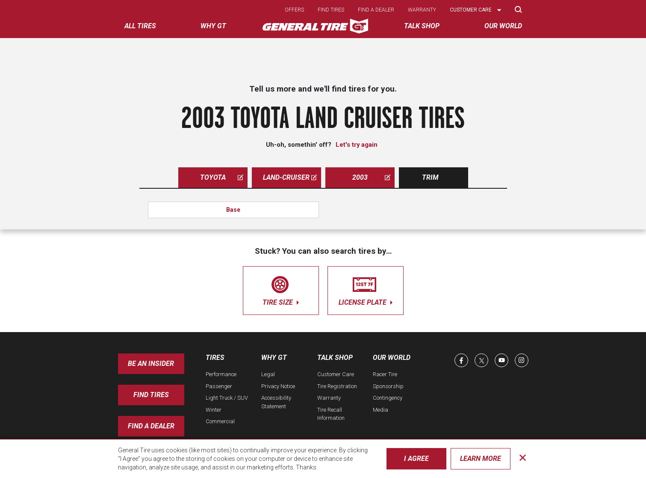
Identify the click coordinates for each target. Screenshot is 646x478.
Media (380, 410)
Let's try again (357, 144)
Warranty (422, 10)
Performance (221, 374)
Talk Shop (335, 357)
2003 (371, 177)
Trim (430, 177)
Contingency (387, 398)
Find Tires (151, 395)
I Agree (416, 458)
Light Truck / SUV (227, 398)
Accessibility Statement (276, 402)
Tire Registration (337, 386)
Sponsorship (388, 386)
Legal (268, 374)
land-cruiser (290, 177)
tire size (281, 289)
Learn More (480, 458)
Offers (294, 10)
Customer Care (335, 374)
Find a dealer (376, 10)
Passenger (219, 386)
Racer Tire (385, 374)
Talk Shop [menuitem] (422, 26)
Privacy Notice (278, 386)
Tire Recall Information (331, 414)
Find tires (331, 10)
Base (233, 209)
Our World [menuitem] (503, 26)
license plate (365, 289)
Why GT (274, 357)
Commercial (220, 421)
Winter (213, 410)
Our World (391, 357)
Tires (215, 357)
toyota (221, 177)
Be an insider (151, 363)
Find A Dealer (151, 426)
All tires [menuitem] (140, 26)
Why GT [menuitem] (213, 26)
